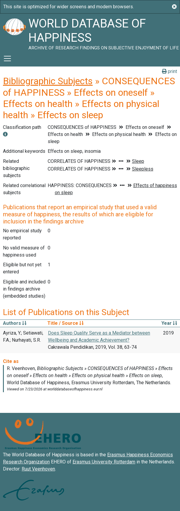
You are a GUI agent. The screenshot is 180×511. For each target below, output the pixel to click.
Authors (14, 323)
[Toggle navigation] (7, 58)
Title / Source (65, 323)
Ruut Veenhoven (38, 469)
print (169, 71)
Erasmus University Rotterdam (104, 462)
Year (169, 323)
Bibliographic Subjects (48, 81)
